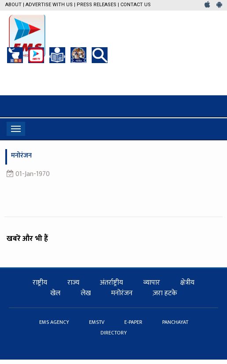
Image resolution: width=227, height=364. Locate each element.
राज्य (73, 283)
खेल (55, 293)
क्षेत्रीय (187, 283)
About (13, 5)
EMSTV (97, 322)
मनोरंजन (122, 293)
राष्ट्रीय (40, 283)
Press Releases (96, 5)
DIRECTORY (113, 332)
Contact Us (135, 5)
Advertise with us (49, 5)
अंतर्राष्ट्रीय (111, 283)
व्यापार (151, 283)
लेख (86, 293)
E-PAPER (134, 322)
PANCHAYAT (175, 322)
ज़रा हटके (165, 293)
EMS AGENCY (55, 322)
